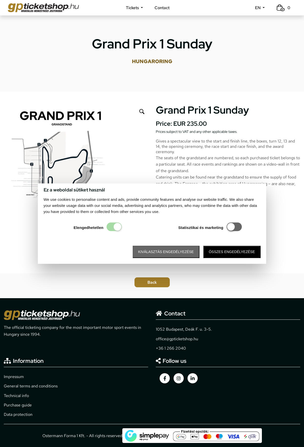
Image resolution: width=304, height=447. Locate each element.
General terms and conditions (31, 386)
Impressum (14, 376)
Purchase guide (18, 405)
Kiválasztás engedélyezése (166, 252)
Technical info (16, 395)
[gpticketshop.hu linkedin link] (193, 378)
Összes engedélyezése (232, 252)
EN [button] (258, 7)
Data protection (18, 414)
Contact (162, 7)
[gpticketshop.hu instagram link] (179, 378)
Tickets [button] (133, 7)
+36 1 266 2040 (171, 348)
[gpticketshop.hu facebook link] (165, 378)
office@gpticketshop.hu (177, 339)
